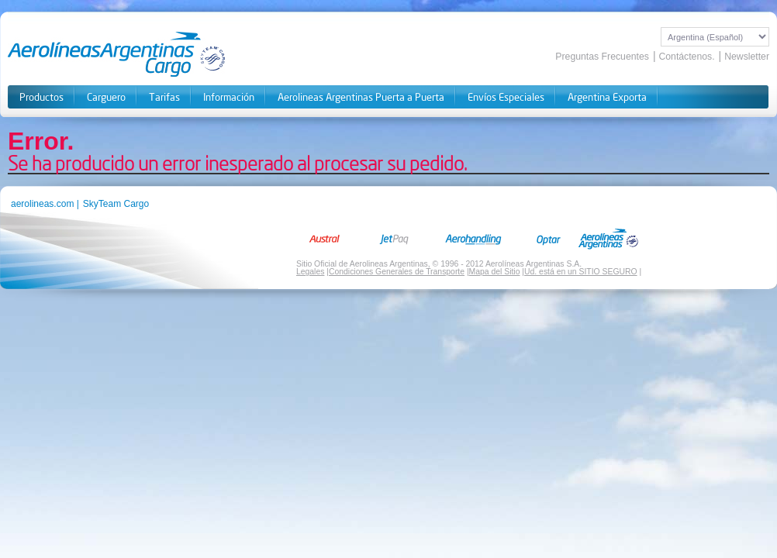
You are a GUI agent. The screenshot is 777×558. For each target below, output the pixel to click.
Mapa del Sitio (494, 271)
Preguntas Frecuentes (602, 56)
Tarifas (164, 97)
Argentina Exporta (607, 97)
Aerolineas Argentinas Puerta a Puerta (361, 97)
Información (228, 97)
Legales (310, 271)
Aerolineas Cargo (117, 54)
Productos (41, 97)
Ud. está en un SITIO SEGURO (580, 271)
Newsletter (746, 56)
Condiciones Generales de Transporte (396, 271)
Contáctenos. (686, 56)
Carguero (106, 97)
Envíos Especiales (506, 97)
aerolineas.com (42, 203)
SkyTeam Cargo (116, 203)
